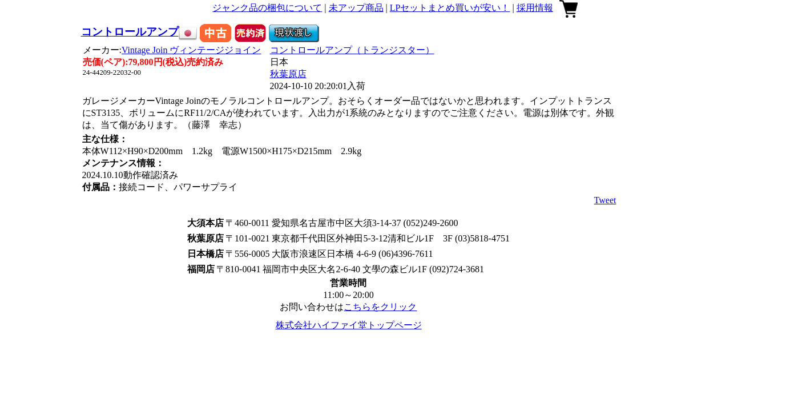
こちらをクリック (380, 307)
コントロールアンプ (130, 32)
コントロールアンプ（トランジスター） (352, 50)
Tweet (605, 200)
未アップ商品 (356, 8)
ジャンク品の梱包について (267, 8)
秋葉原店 (288, 74)
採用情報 (535, 8)
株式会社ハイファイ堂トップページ (349, 325)
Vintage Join (191, 50)
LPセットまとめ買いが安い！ (450, 8)
